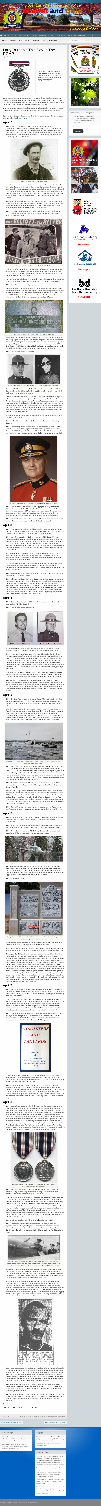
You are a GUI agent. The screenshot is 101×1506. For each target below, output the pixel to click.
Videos (44, 40)
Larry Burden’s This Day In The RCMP (12, 1422)
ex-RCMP (22, 1416)
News (20, 40)
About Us (6, 35)
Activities (14, 35)
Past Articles (72, 35)
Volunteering (53, 40)
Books (35, 35)
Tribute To (35, 40)
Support (90, 35)
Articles (4, 40)
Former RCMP (29, 1416)
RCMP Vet (40, 1416)
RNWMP (62, 1416)
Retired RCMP (56, 1416)
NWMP (35, 1416)
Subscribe (78, 131)
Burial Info (42, 35)
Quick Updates (82, 35)
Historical (13, 40)
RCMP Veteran (48, 1416)
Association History (25, 35)
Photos (27, 40)
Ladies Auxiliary (61, 35)
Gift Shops (51, 35)
